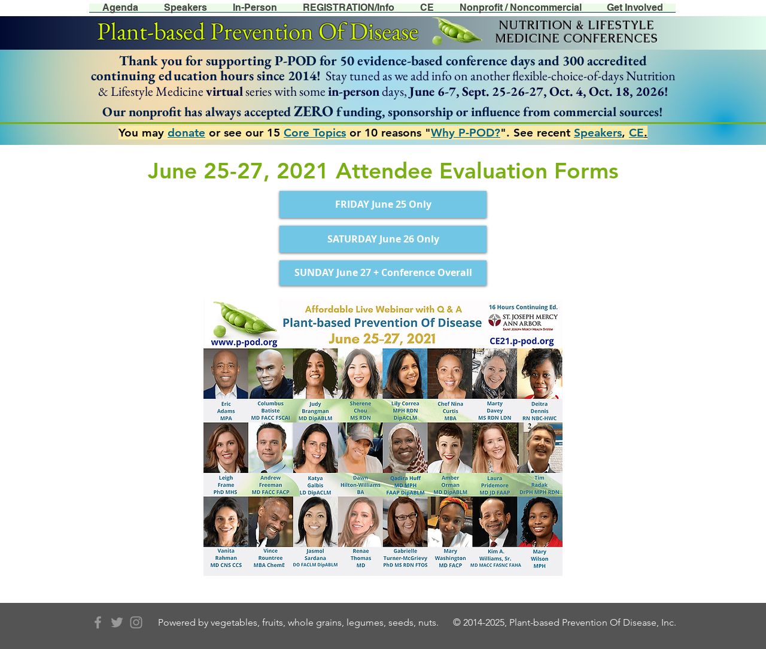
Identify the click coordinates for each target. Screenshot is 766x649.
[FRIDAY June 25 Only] (383, 204)
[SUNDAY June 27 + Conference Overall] (383, 273)
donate (186, 132)
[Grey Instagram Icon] (136, 622)
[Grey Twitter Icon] (117, 622)
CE (636, 132)
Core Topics (315, 132)
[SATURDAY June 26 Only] (383, 239)
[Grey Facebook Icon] (98, 622)
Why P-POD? (465, 132)
